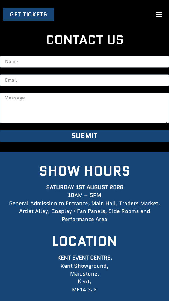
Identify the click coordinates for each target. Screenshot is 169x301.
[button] (158, 14)
